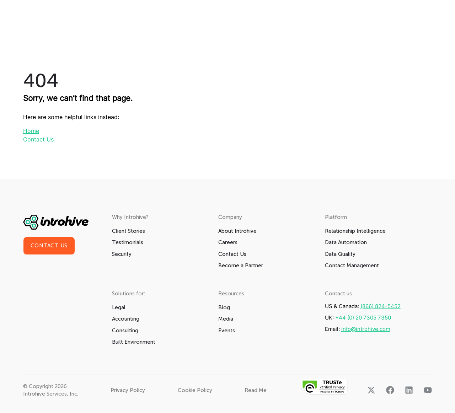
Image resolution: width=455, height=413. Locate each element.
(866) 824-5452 (380, 306)
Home (31, 131)
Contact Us (38, 139)
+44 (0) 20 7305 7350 (363, 318)
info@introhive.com (365, 329)
